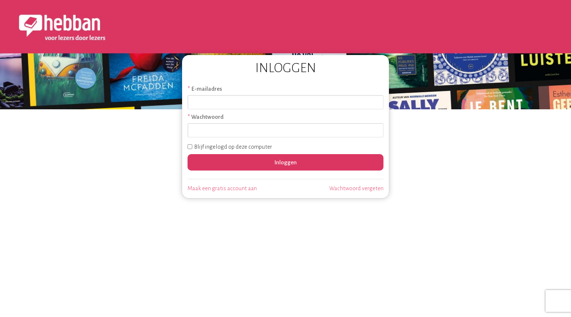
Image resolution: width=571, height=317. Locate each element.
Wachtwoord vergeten (356, 188)
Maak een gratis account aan (222, 188)
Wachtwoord (207, 117)
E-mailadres (206, 89)
